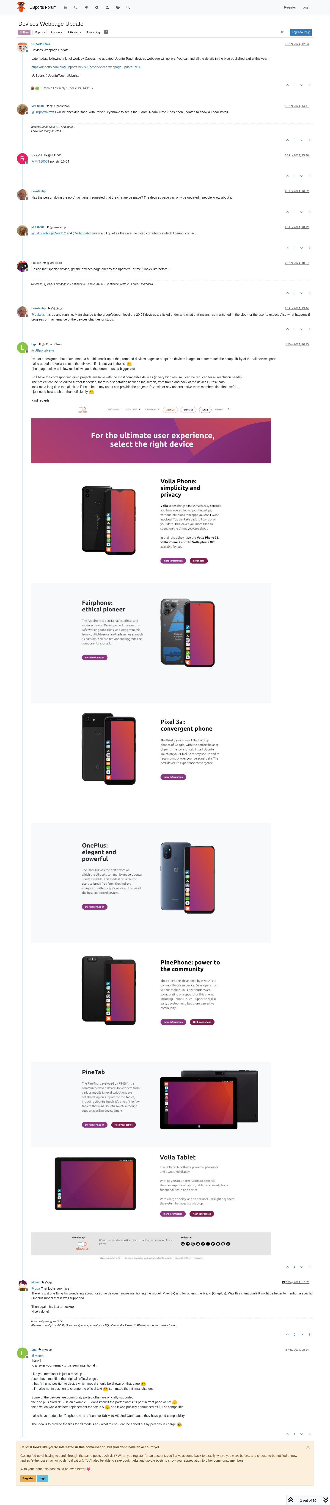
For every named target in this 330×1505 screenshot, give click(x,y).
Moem (35, 1282)
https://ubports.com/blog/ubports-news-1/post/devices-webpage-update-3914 (85, 67)
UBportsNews (40, 44)
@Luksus (55, 308)
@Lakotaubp (56, 227)
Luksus (36, 263)
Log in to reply (301, 32)
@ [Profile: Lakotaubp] (40, 233)
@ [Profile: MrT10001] (40, 161)
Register (28, 1478)
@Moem (45, 1349)
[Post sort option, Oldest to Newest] (282, 32)
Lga (33, 344)
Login (42, 1478)
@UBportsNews (58, 106)
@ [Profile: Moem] (37, 1356)
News (24, 32)
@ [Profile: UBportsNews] (42, 112)
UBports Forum (43, 7)
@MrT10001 (53, 155)
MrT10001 (37, 106)
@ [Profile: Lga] (35, 1288)
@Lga (46, 1282)
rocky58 (36, 155)
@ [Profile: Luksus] (38, 314)
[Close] (308, 1447)
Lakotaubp (38, 191)
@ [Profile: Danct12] (58, 233)
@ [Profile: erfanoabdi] (82, 233)
